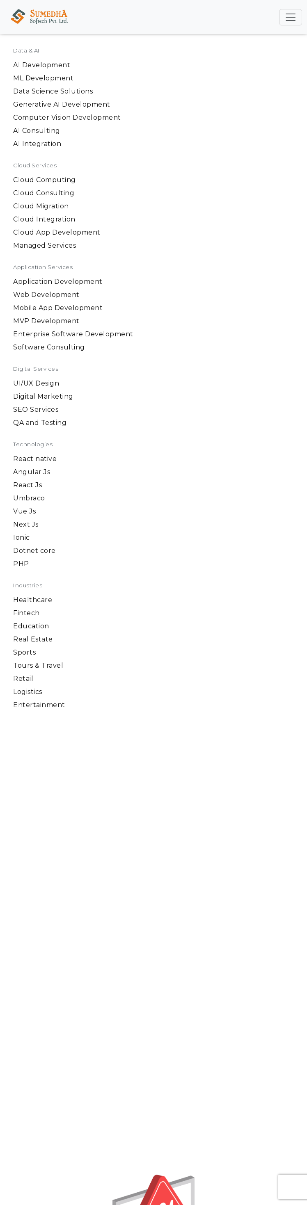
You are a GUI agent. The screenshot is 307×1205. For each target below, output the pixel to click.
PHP (21, 564)
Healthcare (32, 600)
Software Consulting (49, 347)
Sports (24, 652)
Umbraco (29, 498)
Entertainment (39, 705)
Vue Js (24, 511)
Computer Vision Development (67, 117)
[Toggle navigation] (290, 17)
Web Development (46, 295)
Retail (23, 678)
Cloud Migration (41, 206)
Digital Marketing (43, 396)
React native (35, 459)
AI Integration (37, 144)
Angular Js (31, 472)
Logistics (27, 692)
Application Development (58, 281)
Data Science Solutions (53, 91)
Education (31, 626)
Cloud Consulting (43, 193)
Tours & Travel (38, 665)
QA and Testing (39, 423)
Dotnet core (34, 551)
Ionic (21, 537)
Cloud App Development (57, 232)
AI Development (41, 65)
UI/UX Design (36, 383)
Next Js (26, 524)
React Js (27, 485)
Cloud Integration (44, 219)
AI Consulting (36, 131)
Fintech (26, 613)
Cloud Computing (44, 180)
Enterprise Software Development (73, 334)
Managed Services (44, 245)
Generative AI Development (61, 104)
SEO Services (35, 409)
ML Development (43, 78)
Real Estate (33, 639)
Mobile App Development (58, 308)
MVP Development (46, 321)
